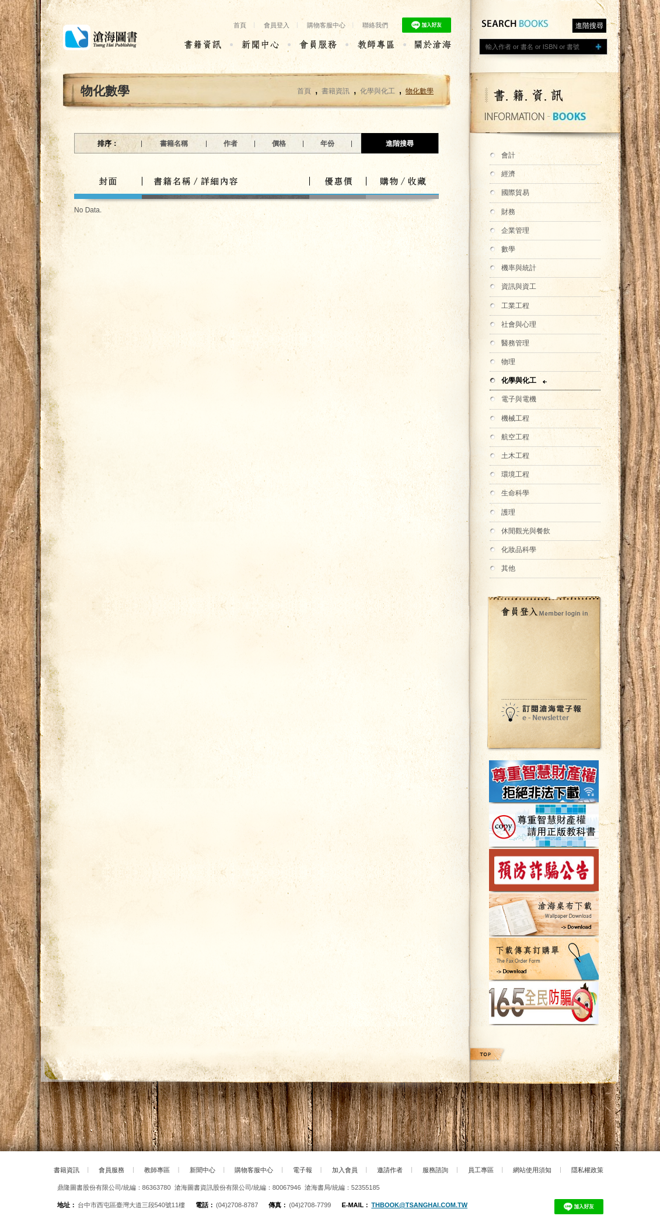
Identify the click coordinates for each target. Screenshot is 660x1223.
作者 (231, 143)
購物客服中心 (326, 25)
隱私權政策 (587, 1169)
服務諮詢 (435, 1169)
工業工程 (515, 306)
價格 (279, 143)
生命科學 (515, 493)
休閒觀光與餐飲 (525, 531)
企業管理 (515, 230)
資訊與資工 (518, 286)
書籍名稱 (174, 143)
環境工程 (515, 474)
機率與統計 (518, 268)
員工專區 (481, 1169)
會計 (508, 155)
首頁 (239, 25)
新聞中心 (202, 1169)
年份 (327, 143)
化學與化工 (518, 380)
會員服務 (111, 1169)
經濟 (508, 174)
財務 (508, 212)
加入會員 (345, 1169)
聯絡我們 (375, 25)
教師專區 (157, 1169)
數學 (508, 249)
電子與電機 (518, 399)
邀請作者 (390, 1169)
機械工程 (515, 418)
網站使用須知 (532, 1169)
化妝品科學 (518, 550)
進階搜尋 (589, 26)
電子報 (302, 1169)
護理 (508, 512)
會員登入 (276, 25)
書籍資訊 (336, 91)
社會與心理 (518, 324)
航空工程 (515, 437)
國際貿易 (515, 192)
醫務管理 (515, 343)
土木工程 (515, 456)
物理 (508, 362)
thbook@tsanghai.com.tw (419, 1204)
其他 (508, 568)
